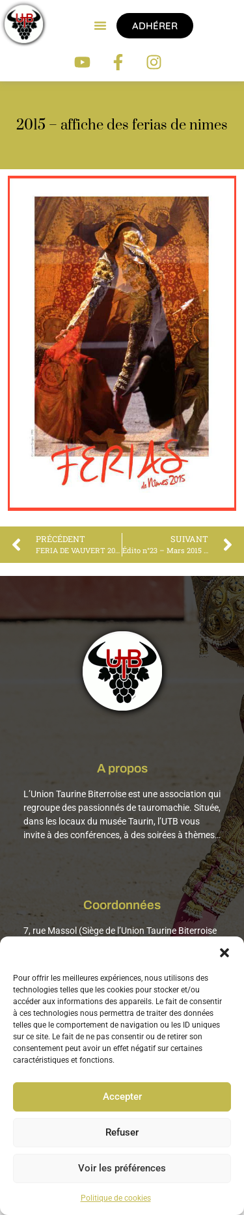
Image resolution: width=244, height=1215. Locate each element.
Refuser (122, 1133)
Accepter (122, 1097)
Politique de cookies (116, 1198)
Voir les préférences (122, 1169)
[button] (224, 952)
